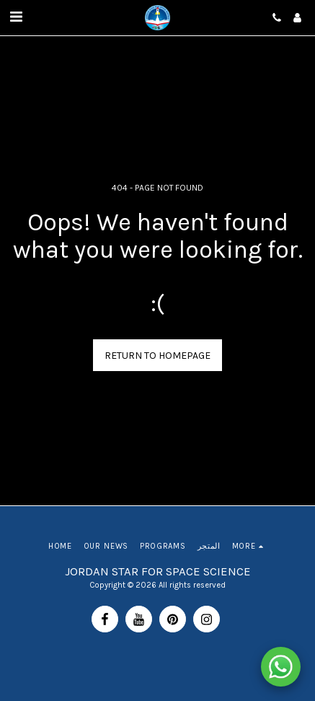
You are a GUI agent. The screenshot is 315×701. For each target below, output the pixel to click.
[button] (16, 17)
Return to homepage (157, 355)
